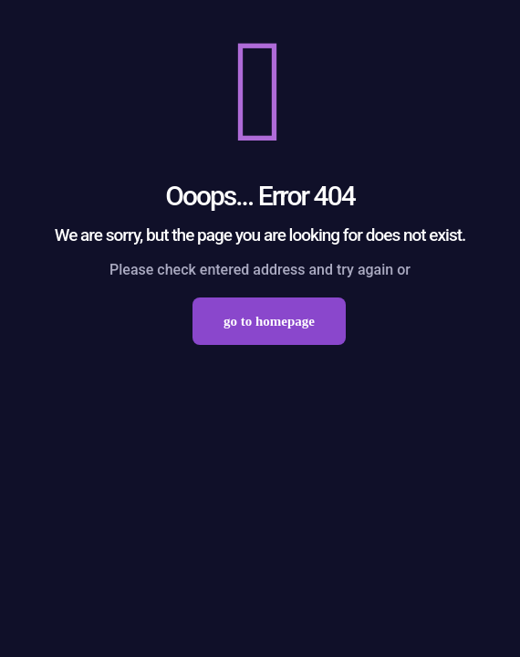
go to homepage (269, 321)
